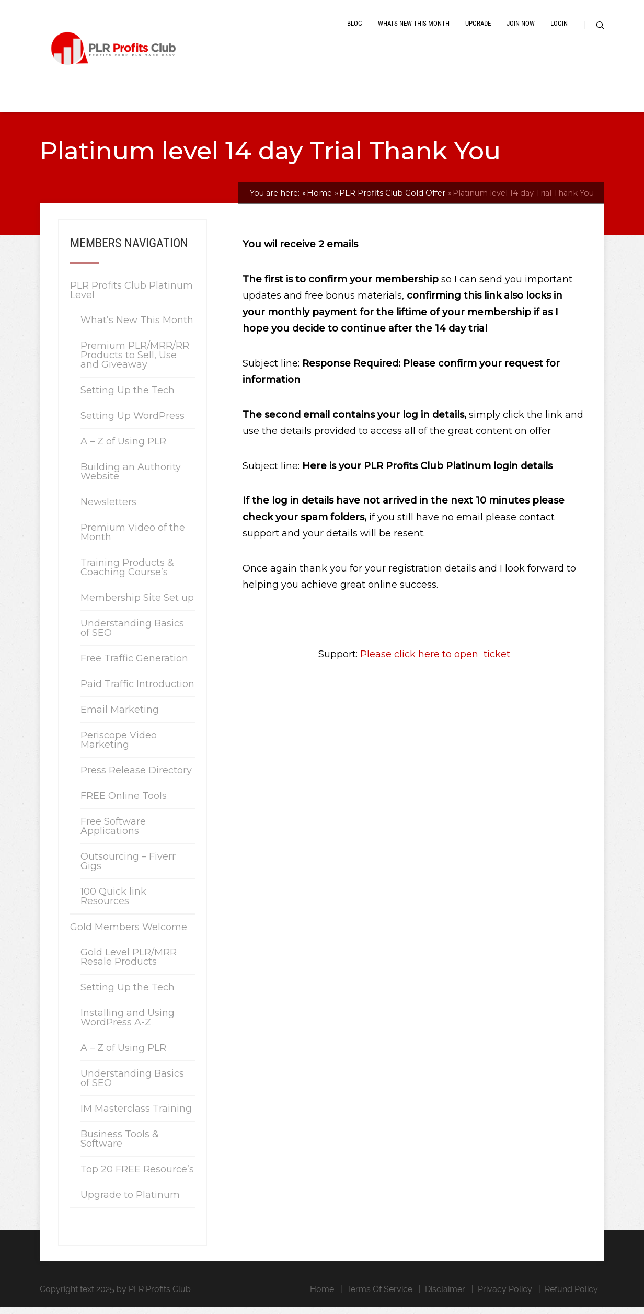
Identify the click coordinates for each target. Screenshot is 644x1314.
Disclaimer (445, 1296)
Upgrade (478, 27)
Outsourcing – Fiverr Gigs (128, 868)
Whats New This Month (414, 27)
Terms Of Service (379, 1296)
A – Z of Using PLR (123, 448)
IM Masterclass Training (136, 1115)
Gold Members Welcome (128, 934)
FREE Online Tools (123, 802)
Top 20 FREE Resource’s (137, 1176)
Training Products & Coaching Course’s (127, 574)
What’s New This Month (136, 327)
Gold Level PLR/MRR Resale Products (128, 963)
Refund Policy (571, 1296)
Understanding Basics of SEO (132, 634)
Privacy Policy (505, 1296)
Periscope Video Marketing (118, 746)
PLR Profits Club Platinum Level (131, 297)
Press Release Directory (136, 777)
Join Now (521, 27)
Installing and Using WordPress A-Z (127, 1024)
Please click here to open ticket (434, 661)
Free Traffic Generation (134, 665)
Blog (354, 27)
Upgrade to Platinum (130, 1201)
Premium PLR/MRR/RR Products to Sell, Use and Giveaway (134, 362)
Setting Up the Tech (127, 397)
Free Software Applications (113, 832)
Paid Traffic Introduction (137, 690)
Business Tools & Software (119, 1145)
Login (559, 27)
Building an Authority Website (130, 478)
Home (322, 1296)
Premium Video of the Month (132, 539)
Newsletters (108, 509)
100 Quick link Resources (113, 903)
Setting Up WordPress (132, 422)
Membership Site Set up (137, 604)
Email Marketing (119, 716)
